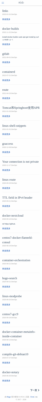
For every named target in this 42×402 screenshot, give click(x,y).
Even (32, 397)
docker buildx (10, 28)
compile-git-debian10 (15, 354)
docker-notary (10, 372)
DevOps (14, 14)
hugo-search (9, 278)
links (5, 11)
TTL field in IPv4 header (17, 197)
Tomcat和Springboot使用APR (21, 107)
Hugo (9, 397)
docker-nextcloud (12, 215)
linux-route (9, 179)
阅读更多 (6, 19)
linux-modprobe (12, 296)
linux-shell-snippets (14, 125)
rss (37, 397)
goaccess (7, 143)
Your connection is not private (20, 161)
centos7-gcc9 (10, 314)
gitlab (5, 53)
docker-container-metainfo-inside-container (18, 334)
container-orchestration (16, 260)
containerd (8, 71)
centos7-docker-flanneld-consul (17, 240)
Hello (21, 3)
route (5, 89)
